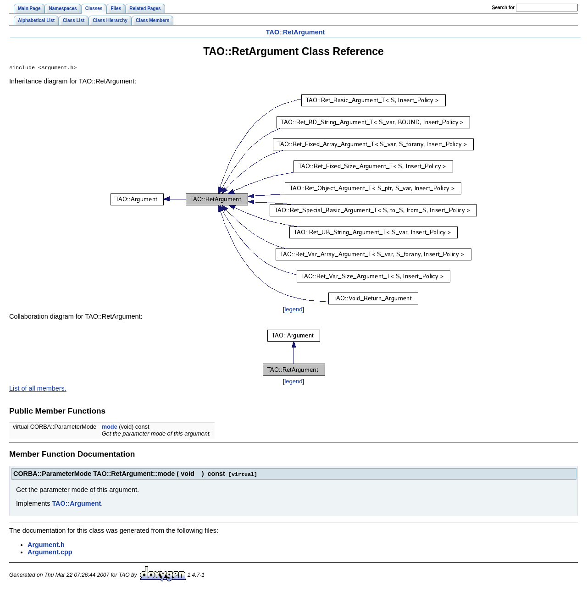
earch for (503, 7)
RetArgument (304, 32)
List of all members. (37, 389)
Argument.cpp (50, 552)
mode (109, 427)
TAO (272, 32)
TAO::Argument (76, 504)
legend (293, 310)
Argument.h (46, 545)
